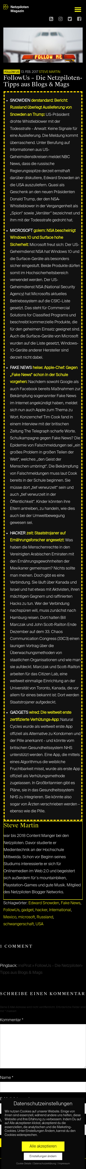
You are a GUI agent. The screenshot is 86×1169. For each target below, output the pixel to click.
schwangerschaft (18, 924)
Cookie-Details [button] (24, 1164)
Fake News (70, 903)
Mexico (9, 917)
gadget (27, 910)
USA (39, 924)
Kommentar (11, 1020)
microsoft (26, 917)
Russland (45, 917)
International (60, 910)
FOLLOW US (11, 72)
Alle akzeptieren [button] (43, 1146)
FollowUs (11, 910)
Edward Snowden (43, 903)
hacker (41, 910)
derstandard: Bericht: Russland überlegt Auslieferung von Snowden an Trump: (41, 108)
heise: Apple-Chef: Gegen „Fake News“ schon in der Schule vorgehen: (44, 375)
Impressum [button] (64, 1164)
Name (6, 1078)
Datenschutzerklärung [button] (44, 1164)
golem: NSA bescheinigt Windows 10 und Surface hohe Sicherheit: (43, 238)
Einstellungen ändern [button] (43, 1156)
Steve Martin (49, 72)
